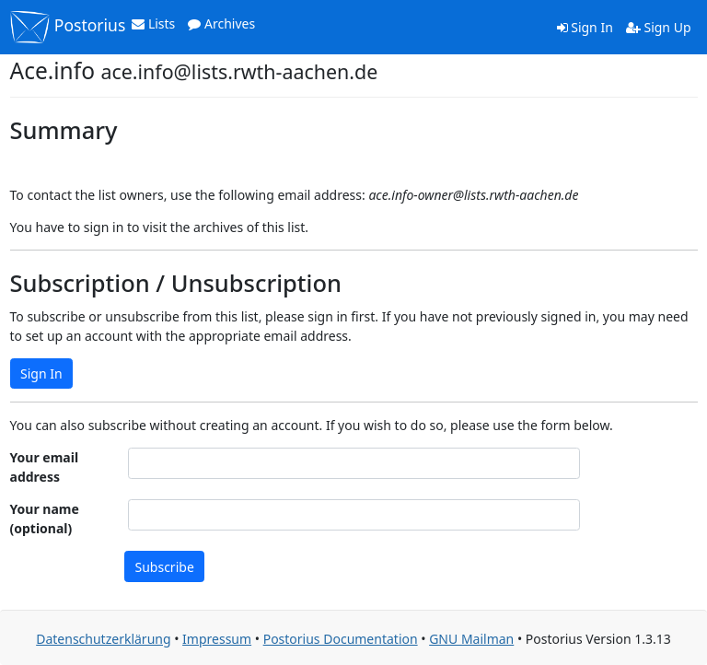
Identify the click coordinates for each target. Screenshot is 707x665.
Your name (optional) (44, 518)
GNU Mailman (471, 639)
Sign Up (658, 27)
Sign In (585, 27)
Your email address (44, 467)
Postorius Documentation (340, 639)
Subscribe (164, 567)
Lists (153, 23)
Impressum (216, 639)
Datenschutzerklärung (103, 639)
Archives (221, 23)
